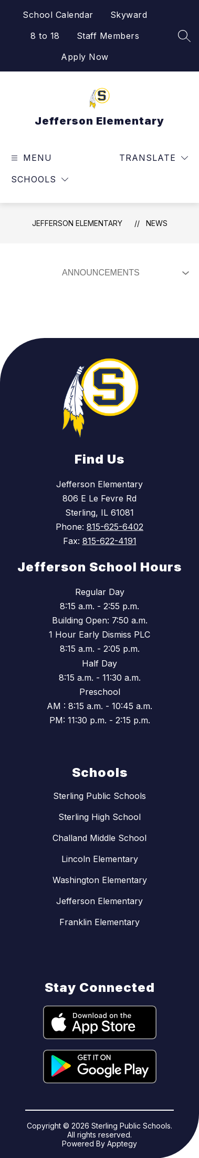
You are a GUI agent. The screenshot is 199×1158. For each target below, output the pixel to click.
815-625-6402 (115, 526)
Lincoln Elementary (99, 859)
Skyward (129, 14)
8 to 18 (45, 35)
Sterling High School (99, 817)
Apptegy (122, 1143)
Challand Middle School (99, 838)
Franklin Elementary (99, 922)
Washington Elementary (100, 880)
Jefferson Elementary (77, 223)
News (156, 223)
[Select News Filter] (123, 272)
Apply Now (85, 57)
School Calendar (58, 14)
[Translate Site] (154, 158)
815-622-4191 (109, 541)
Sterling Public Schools (99, 796)
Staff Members (108, 35)
